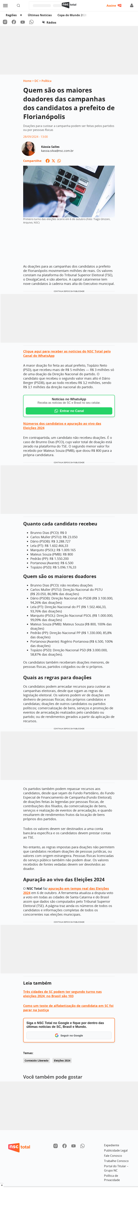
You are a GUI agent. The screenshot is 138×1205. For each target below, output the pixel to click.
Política (46, 81)
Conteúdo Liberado (37, 1060)
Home (27, 81)
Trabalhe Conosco (116, 1161)
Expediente (111, 1145)
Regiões (11, 15)
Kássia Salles (50, 147)
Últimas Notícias (40, 15)
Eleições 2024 (62, 1060)
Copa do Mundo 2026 (72, 15)
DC (36, 81)
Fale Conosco (113, 1156)
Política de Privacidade (112, 1178)
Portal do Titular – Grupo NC (116, 1168)
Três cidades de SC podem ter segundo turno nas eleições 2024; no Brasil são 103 (62, 993)
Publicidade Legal (116, 1150)
